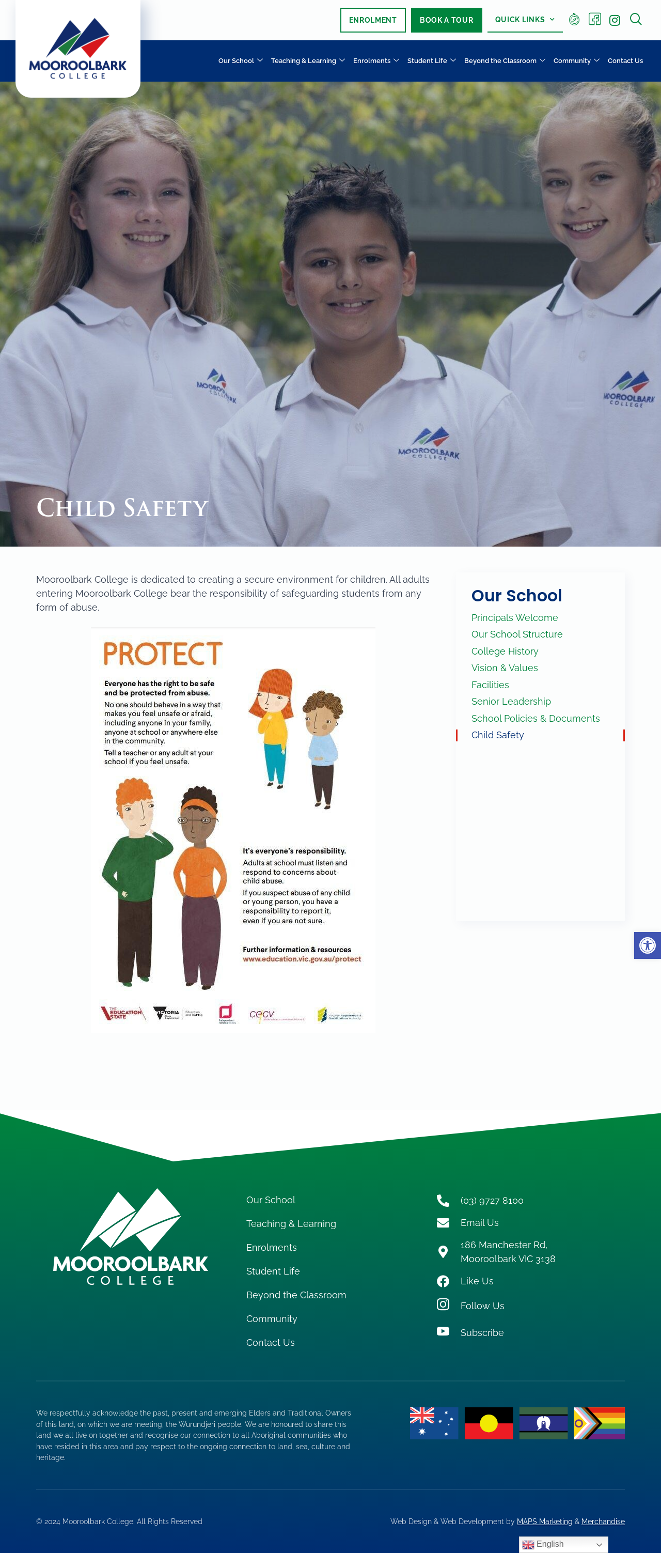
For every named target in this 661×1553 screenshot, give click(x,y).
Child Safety (497, 734)
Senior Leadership (511, 701)
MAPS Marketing (545, 1521)
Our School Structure (517, 634)
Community (577, 61)
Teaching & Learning (308, 61)
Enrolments (376, 61)
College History (505, 651)
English (543, 1545)
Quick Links (525, 19)
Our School (240, 61)
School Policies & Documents (535, 718)
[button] (647, 945)
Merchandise (603, 1521)
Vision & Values (504, 667)
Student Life (431, 61)
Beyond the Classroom (504, 61)
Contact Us (625, 61)
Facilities (490, 684)
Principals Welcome (514, 617)
